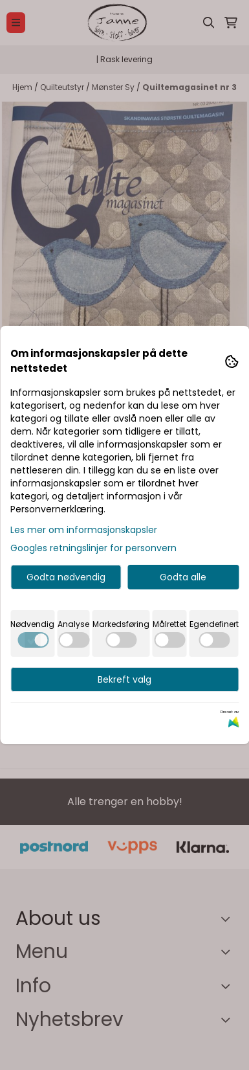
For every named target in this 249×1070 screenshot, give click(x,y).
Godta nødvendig (66, 577)
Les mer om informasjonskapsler (83, 529)
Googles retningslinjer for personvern (93, 547)
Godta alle (183, 577)
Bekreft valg (124, 679)
